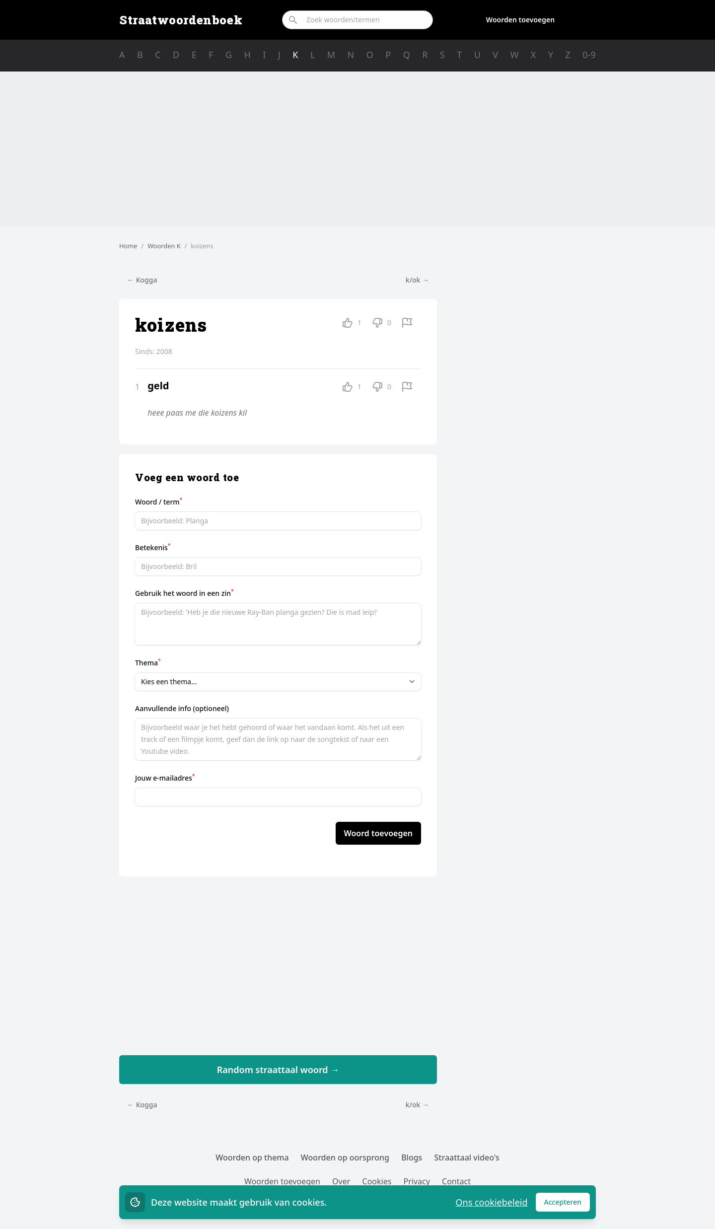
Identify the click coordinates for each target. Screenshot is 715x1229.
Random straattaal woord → (278, 1070)
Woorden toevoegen (520, 19)
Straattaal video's (467, 1157)
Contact (456, 1181)
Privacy (417, 1181)
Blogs (411, 1157)
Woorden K (163, 245)
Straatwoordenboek (180, 20)
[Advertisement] (357, 148)
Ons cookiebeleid (491, 1202)
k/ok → (417, 280)
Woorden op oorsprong (345, 1157)
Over (341, 1181)
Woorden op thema (252, 1157)
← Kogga (142, 280)
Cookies (377, 1181)
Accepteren (567, 1204)
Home (128, 245)
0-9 (588, 55)
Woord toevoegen (378, 833)
